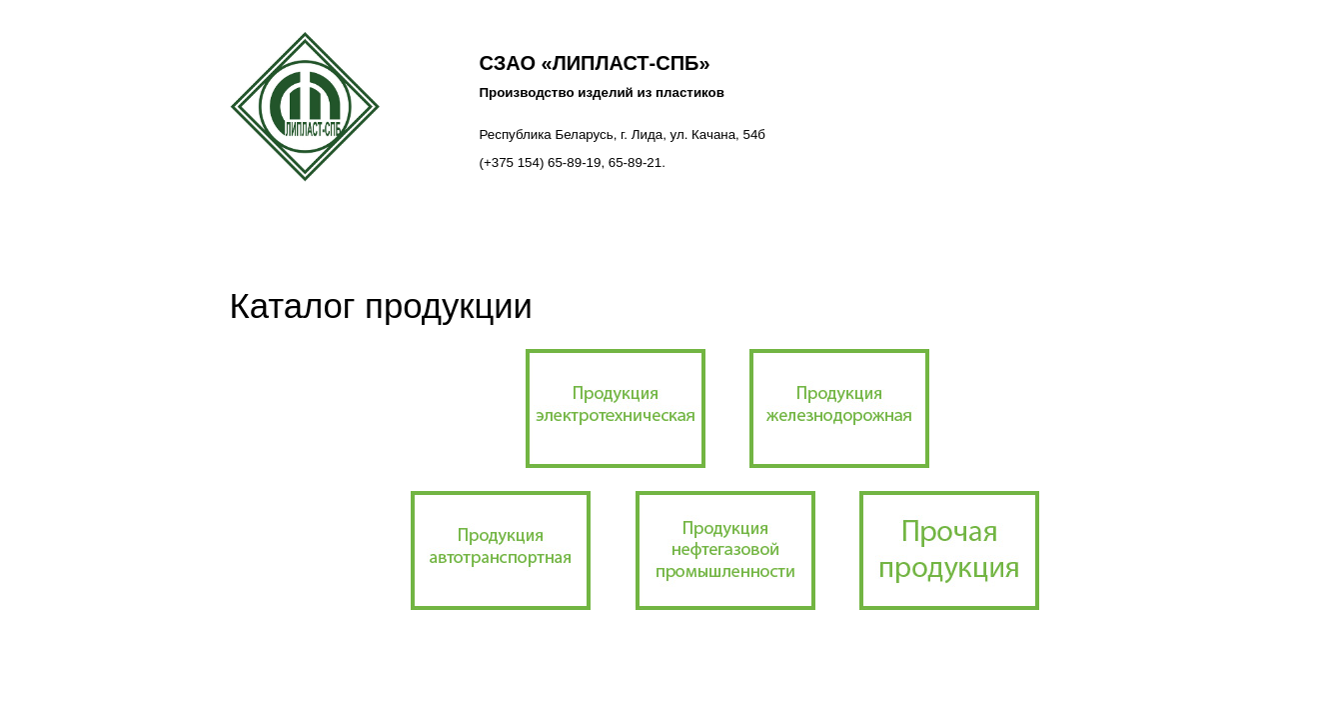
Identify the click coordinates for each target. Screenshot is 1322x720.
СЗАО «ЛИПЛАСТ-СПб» (595, 63)
